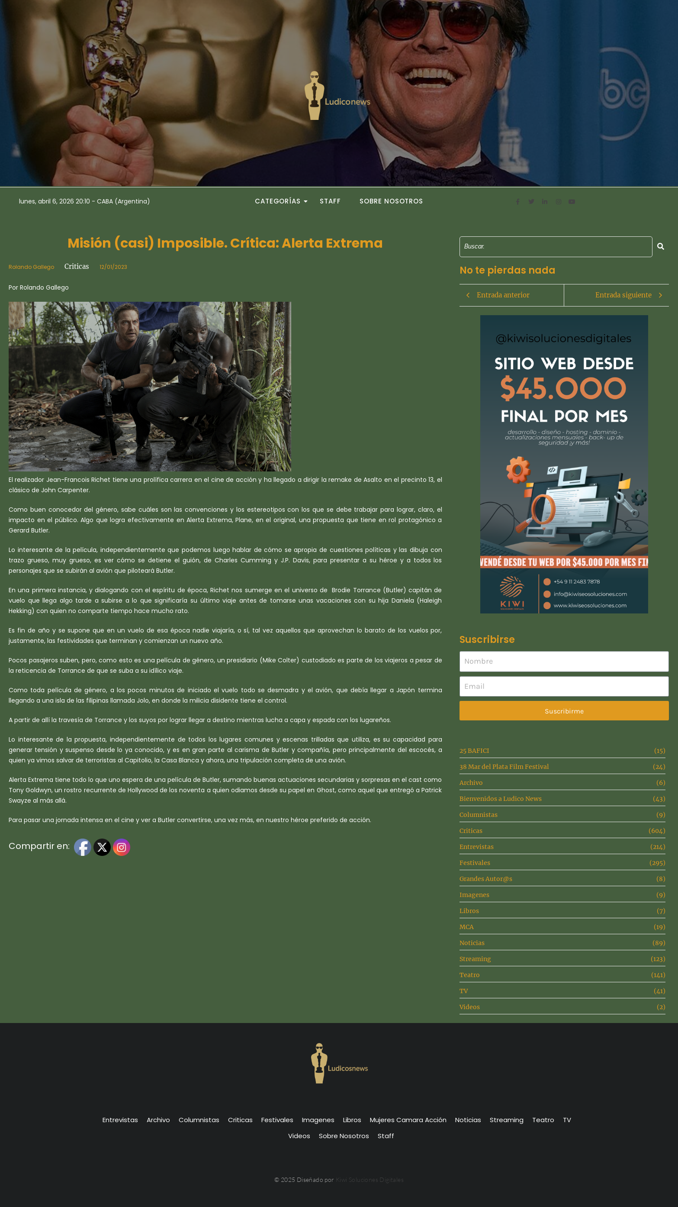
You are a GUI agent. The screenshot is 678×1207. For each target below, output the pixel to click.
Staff (330, 201)
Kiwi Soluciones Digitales (370, 1179)
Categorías (280, 201)
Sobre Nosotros (391, 201)
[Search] (556, 246)
